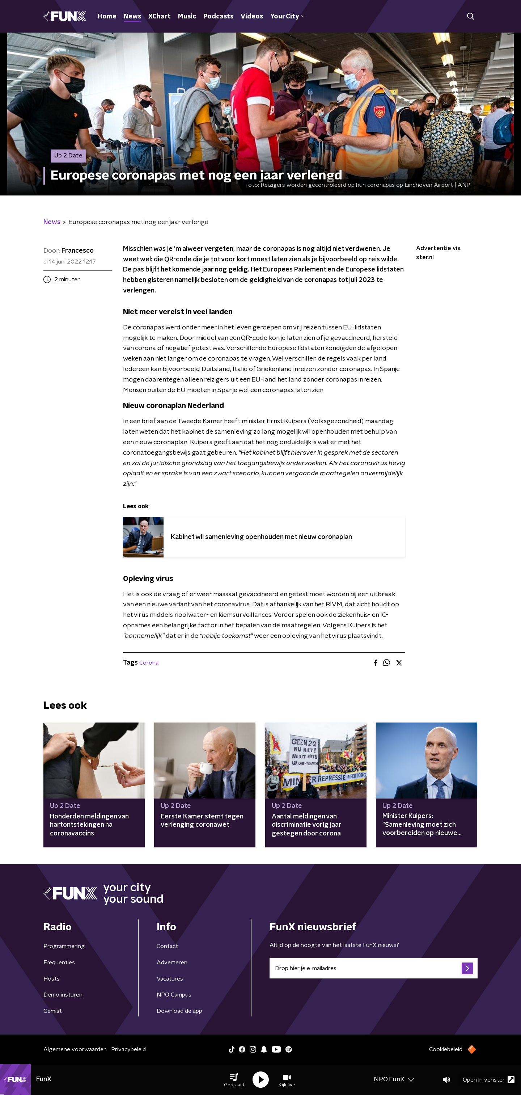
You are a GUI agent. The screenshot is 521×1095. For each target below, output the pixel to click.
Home (107, 16)
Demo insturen (62, 995)
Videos (252, 16)
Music (187, 16)
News (132, 16)
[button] (234, 1079)
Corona (148, 663)
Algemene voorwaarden (75, 1049)
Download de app (179, 1011)
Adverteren (172, 962)
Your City (287, 16)
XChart (159, 16)
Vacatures (170, 979)
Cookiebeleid (445, 1049)
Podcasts (218, 16)
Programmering (64, 946)
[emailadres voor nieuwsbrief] (374, 968)
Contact (167, 946)
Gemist (52, 1011)
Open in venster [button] (488, 1079)
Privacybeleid (128, 1049)
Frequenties (59, 962)
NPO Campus (174, 995)
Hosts (51, 979)
